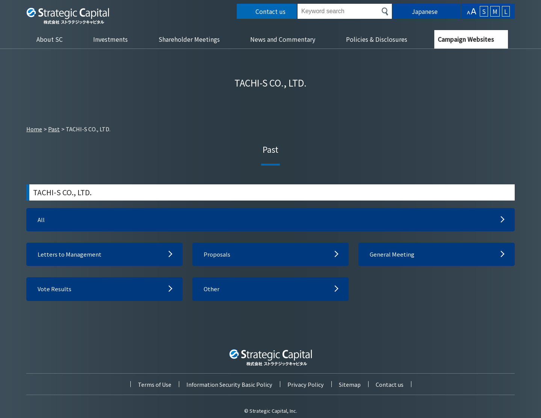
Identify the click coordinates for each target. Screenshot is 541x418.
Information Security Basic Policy (229, 383)
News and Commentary (282, 39)
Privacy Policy (305, 383)
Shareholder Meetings (189, 39)
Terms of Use (154, 383)
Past (54, 129)
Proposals (217, 255)
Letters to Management (70, 255)
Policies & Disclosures (376, 39)
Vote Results (55, 290)
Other (212, 290)
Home (34, 129)
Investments (110, 39)
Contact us (389, 383)
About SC (49, 39)
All (41, 220)
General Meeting (393, 255)
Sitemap (350, 383)
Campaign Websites (466, 39)
